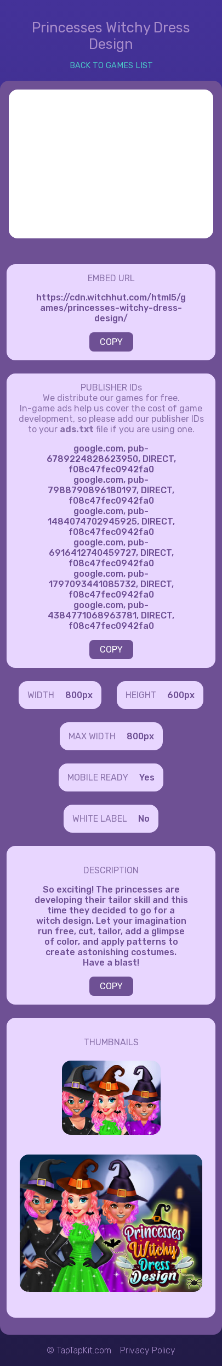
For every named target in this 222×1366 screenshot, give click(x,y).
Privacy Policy (147, 1350)
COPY (111, 342)
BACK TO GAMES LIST (111, 65)
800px (79, 695)
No (144, 818)
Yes (147, 777)
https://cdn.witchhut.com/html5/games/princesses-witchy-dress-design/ (111, 308)
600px (181, 695)
